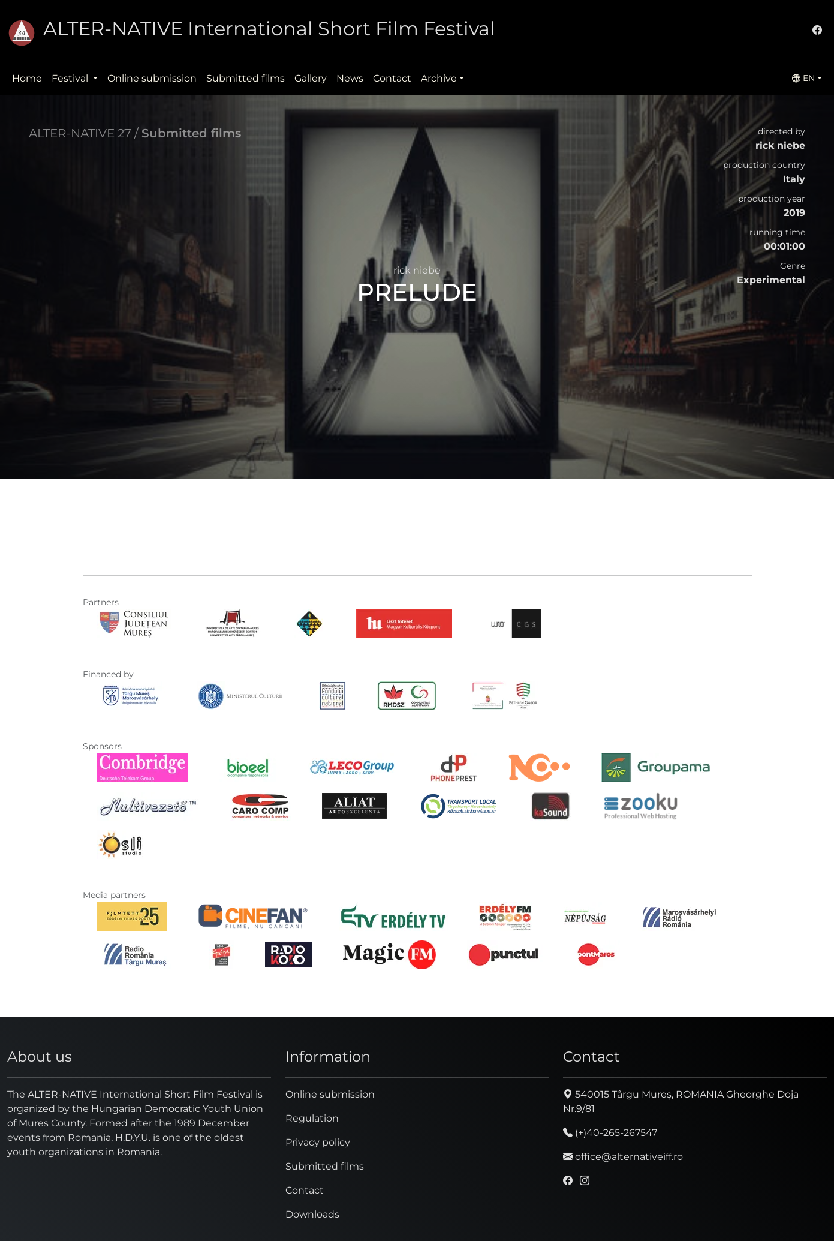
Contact (392, 78)
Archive (439, 78)
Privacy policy (317, 1142)
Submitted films (245, 78)
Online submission (152, 78)
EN (803, 78)
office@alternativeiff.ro (623, 1156)
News (349, 78)
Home (27, 78)
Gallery (310, 78)
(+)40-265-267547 (610, 1132)
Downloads (312, 1214)
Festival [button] (71, 78)
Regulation (312, 1118)
